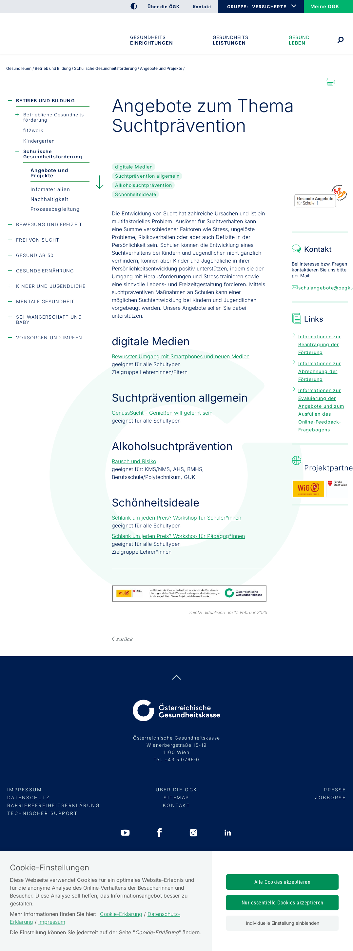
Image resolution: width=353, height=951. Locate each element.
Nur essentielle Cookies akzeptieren (283, 903)
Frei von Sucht (37, 240)
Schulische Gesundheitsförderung (52, 154)
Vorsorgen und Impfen (49, 337)
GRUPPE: (237, 6)
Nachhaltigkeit (49, 199)
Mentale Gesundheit (45, 301)
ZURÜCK (124, 639)
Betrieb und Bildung (45, 100)
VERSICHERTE (269, 6)
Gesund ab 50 (34, 255)
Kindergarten (38, 141)
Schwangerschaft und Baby (49, 319)
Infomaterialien (50, 189)
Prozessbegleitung (55, 209)
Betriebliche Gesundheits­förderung (54, 117)
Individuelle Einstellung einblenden (282, 923)
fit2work (33, 130)
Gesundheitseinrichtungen (151, 40)
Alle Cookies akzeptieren (282, 882)
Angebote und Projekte (49, 173)
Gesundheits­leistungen (230, 40)
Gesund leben (299, 40)
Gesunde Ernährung (45, 270)
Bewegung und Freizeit (49, 224)
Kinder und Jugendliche (51, 286)
